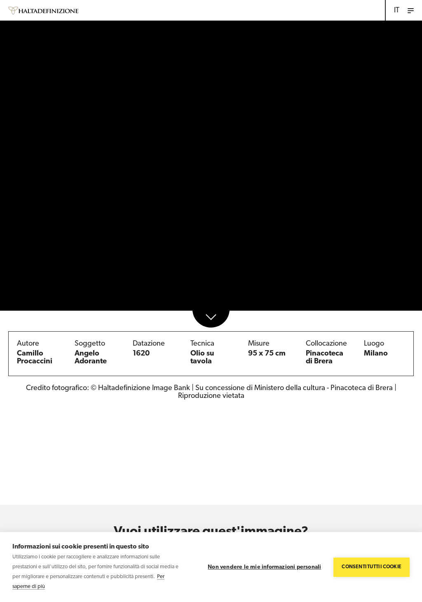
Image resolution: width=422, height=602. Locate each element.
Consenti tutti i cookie (371, 567)
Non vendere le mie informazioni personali (264, 567)
